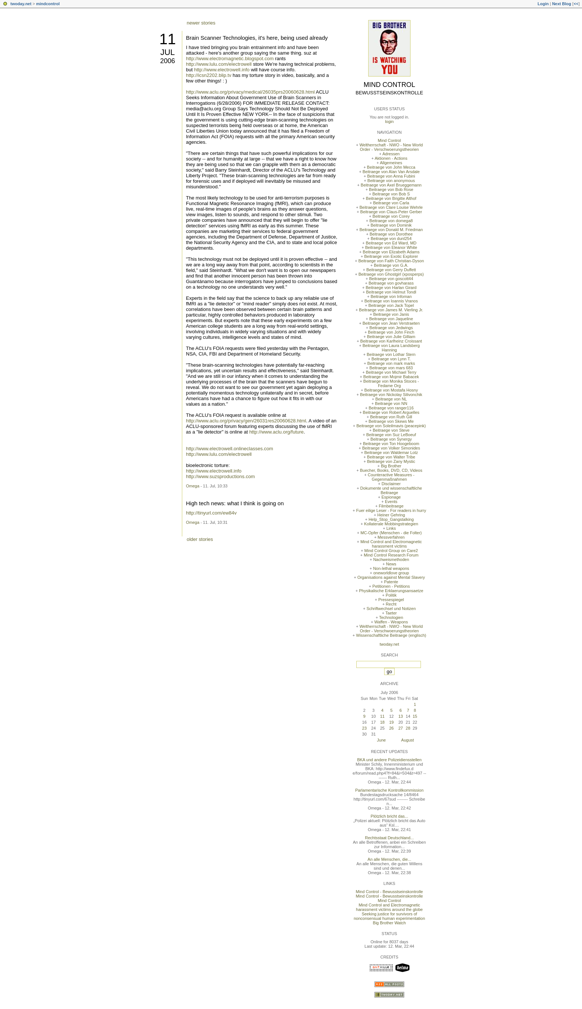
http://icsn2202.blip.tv (208, 75)
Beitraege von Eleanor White (391, 247)
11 (167, 39)
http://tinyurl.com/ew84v (211, 513)
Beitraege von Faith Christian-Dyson (391, 261)
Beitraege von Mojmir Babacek (391, 376)
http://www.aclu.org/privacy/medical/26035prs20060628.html (250, 92)
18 (382, 722)
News (391, 564)
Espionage (391, 497)
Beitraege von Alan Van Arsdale (391, 171)
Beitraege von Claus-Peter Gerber (391, 212)
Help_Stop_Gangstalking (391, 519)
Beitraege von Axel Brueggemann (391, 185)
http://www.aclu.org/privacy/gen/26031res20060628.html (246, 421)
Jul (167, 52)
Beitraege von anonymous (391, 180)
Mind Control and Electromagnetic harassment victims (391, 543)
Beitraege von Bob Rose (391, 189)
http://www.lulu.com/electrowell (219, 64)
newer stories (201, 23)
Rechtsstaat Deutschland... (389, 838)
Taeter (391, 613)
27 (400, 728)
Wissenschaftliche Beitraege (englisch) (391, 635)
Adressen (390, 154)
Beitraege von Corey (391, 216)
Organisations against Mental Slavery (391, 577)
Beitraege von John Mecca (391, 167)
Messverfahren (391, 537)
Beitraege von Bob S (391, 194)
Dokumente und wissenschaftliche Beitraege (391, 490)
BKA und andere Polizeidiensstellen (389, 759)
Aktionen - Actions (391, 158)
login (389, 121)
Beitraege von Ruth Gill (391, 417)
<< (575, 3)
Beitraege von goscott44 (391, 278)
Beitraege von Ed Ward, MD (391, 243)
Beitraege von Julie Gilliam (391, 336)
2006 (167, 61)
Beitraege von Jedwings (391, 327)
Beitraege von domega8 (391, 220)
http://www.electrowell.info (222, 69)
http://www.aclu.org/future (276, 432)
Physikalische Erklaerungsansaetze (391, 590)
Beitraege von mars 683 (391, 368)
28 (408, 728)
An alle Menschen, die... (389, 859)
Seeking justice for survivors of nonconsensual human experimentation (389, 916)
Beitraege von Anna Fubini (391, 176)
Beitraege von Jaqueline (391, 319)
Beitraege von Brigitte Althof (391, 198)
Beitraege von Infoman (391, 296)
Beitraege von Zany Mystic (391, 461)
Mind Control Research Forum (391, 555)
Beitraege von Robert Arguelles (391, 412)
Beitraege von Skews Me (391, 421)
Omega (192, 486)
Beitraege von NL (391, 399)
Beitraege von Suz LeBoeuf (391, 434)
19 (391, 722)
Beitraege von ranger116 (391, 408)
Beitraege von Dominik (391, 225)
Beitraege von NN (391, 403)
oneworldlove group (391, 573)
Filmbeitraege (391, 506)
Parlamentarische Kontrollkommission (389, 790)
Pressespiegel (391, 599)
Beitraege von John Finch (391, 332)
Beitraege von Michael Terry (391, 372)
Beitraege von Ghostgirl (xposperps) (391, 274)
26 (391, 728)
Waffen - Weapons (391, 622)
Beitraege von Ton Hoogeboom (391, 443)
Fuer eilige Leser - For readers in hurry (391, 510)
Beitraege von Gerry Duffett (391, 269)
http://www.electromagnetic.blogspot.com (230, 58)
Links (391, 528)
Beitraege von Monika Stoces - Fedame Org (391, 383)
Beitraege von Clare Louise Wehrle (391, 207)
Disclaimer (391, 483)
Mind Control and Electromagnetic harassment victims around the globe (389, 907)
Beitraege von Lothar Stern (391, 354)
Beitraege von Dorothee (391, 234)
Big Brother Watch (389, 923)
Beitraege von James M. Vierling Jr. (391, 310)
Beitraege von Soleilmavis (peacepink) (391, 426)
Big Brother (391, 466)
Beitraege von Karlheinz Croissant (391, 341)
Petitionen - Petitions (391, 586)
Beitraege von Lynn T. (391, 359)
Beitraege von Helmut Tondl (391, 292)
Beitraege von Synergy (391, 439)
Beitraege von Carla (391, 203)
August (407, 740)
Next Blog (561, 3)
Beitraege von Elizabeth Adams (391, 252)
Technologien (391, 617)
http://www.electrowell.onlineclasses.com (229, 448)
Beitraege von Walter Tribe (391, 457)
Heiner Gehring (391, 515)
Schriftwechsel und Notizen (391, 608)
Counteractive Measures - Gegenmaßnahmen (391, 477)
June (381, 740)
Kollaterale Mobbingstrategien (391, 524)
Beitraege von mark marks (391, 363)
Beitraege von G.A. (391, 265)
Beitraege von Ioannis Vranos (391, 301)
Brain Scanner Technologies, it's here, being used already (257, 38)
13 (400, 716)
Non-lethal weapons (391, 568)
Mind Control (389, 84)
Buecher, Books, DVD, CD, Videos (391, 470)
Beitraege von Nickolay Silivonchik (391, 394)
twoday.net (21, 3)
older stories (200, 539)
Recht (391, 604)
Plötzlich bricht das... (389, 816)
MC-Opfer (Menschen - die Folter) (391, 533)
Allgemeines (391, 162)
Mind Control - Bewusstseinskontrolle (389, 891)
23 (364, 728)
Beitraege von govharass (391, 283)
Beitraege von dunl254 (391, 238)
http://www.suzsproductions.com (220, 476)
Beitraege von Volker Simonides (391, 448)
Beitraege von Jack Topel (391, 305)
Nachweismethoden (391, 559)
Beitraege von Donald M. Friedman (391, 229)
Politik (391, 595)
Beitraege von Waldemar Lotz (391, 452)
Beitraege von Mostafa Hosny (391, 390)
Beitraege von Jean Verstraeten (391, 323)
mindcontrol (48, 3)
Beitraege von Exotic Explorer (391, 256)
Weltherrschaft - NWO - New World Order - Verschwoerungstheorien (391, 147)
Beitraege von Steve (391, 430)
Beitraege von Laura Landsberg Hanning (391, 347)
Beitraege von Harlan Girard (391, 287)
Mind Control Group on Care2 (391, 550)
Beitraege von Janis (391, 314)
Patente (391, 582)
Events (391, 501)
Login (543, 3)
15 (415, 716)
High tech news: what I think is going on (235, 503)
